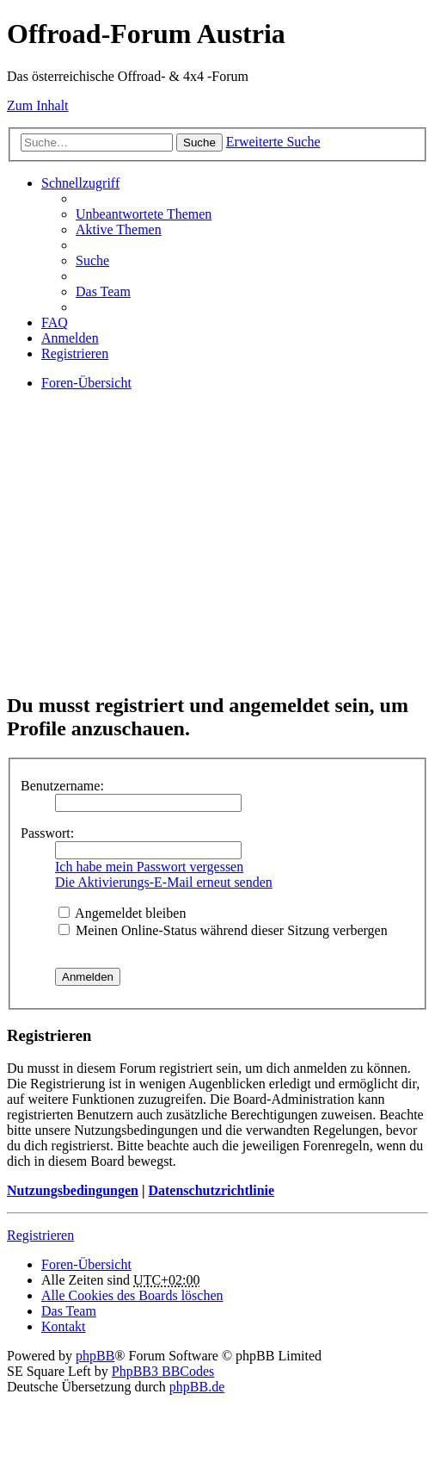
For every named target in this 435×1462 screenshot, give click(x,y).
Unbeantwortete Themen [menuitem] (143, 214)
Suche (199, 142)
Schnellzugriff (80, 183)
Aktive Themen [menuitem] (119, 229)
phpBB (95, 1355)
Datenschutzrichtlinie (211, 1190)
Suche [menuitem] (92, 260)
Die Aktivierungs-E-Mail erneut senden (164, 882)
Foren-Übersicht (86, 1264)
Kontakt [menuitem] (63, 1326)
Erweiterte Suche (273, 141)
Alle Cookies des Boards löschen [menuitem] (132, 1295)
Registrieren (40, 1235)
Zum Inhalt (38, 105)
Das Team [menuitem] (103, 291)
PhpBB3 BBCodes (163, 1371)
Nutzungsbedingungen (72, 1190)
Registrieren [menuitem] (74, 353)
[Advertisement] (217, 556)
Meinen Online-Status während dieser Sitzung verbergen (223, 930)
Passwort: (47, 833)
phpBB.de (196, 1386)
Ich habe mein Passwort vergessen (149, 866)
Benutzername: (62, 785)
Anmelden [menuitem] (70, 338)
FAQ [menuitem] (54, 322)
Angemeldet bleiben (122, 913)
